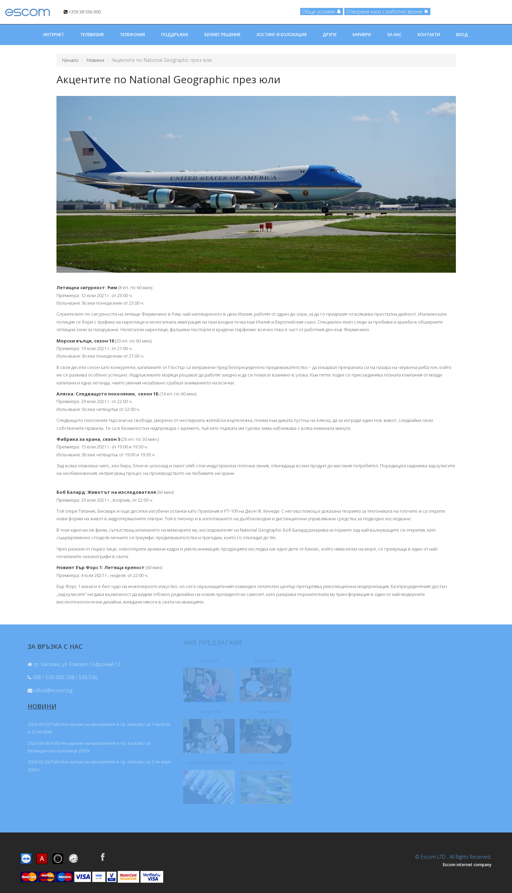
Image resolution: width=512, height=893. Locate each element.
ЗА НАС (394, 34)
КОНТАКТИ (429, 34)
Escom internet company (467, 865)
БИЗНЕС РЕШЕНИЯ (222, 34)
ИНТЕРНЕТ (53, 34)
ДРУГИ (329, 34)
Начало (70, 60)
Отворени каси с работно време (387, 11)
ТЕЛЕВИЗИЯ (92, 34)
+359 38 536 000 (82, 12)
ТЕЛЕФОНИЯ (132, 34)
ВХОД (462, 34)
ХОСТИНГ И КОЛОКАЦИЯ (281, 34)
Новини (95, 60)
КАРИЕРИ (362, 34)
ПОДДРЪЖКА (174, 34)
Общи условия (321, 11)
